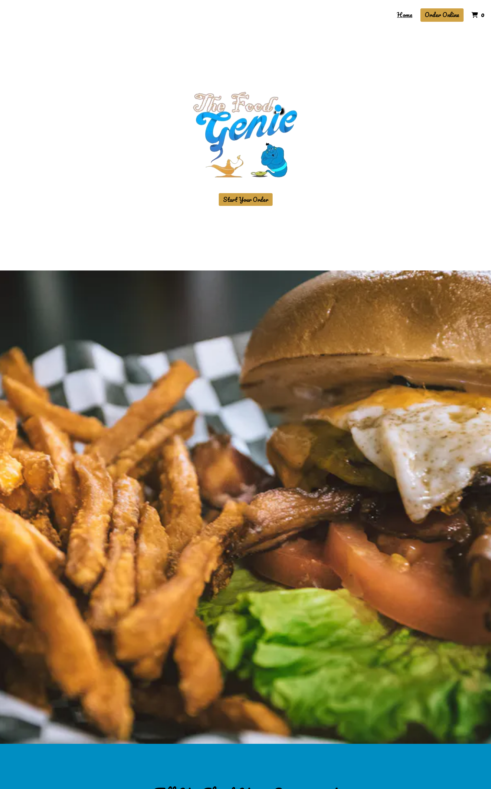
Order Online (442, 15)
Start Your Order (245, 199)
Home (404, 15)
